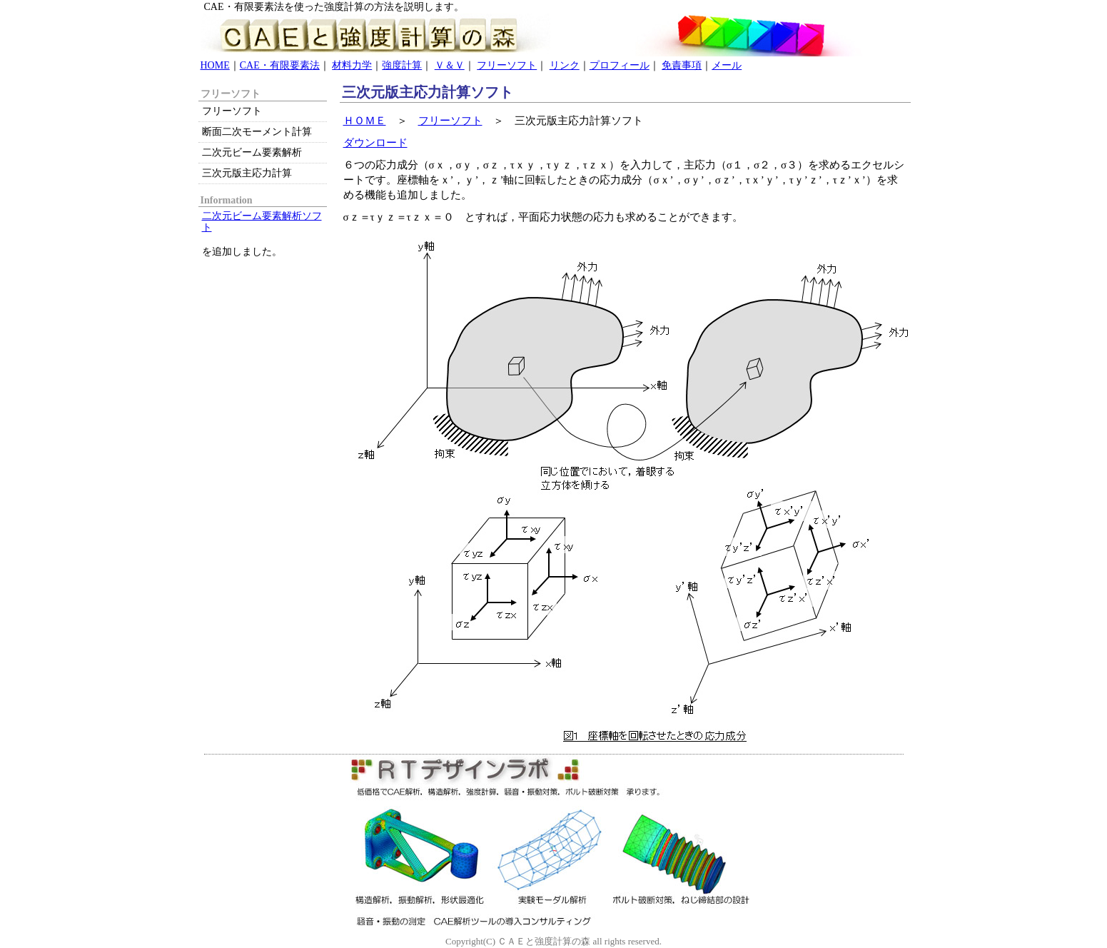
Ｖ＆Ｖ (450, 65)
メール (727, 65)
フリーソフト (507, 65)
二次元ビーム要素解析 (252, 152)
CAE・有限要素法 (280, 65)
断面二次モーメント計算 (257, 131)
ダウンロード (375, 142)
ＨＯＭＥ (364, 120)
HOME (215, 65)
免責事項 (682, 65)
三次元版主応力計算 (247, 173)
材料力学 (352, 65)
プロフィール (619, 65)
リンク (565, 65)
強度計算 (402, 65)
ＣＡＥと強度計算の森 (543, 941)
